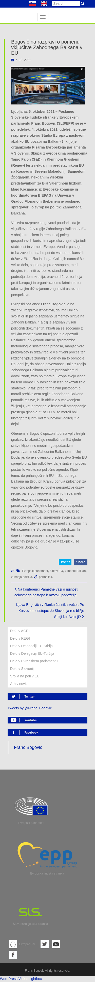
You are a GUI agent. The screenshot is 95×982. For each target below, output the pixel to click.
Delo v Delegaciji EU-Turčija (32, 653)
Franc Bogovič (28, 747)
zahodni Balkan (75, 571)
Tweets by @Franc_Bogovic (30, 708)
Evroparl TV (22, 944)
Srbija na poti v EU (25, 676)
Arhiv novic (18, 684)
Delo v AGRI (20, 631)
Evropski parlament (35, 571)
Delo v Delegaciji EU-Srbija (31, 646)
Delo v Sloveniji (22, 669)
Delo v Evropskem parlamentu (34, 661)
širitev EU (56, 571)
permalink (45, 577)
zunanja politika (21, 577)
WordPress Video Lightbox (21, 979)
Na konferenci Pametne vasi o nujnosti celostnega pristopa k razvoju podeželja (46, 592)
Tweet (65, 562)
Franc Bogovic (34, 970)
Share (80, 562)
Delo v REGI (20, 638)
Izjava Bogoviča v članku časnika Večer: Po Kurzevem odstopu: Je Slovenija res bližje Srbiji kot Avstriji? (50, 611)
